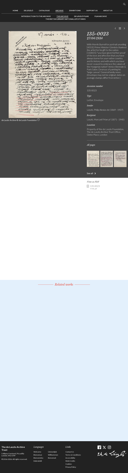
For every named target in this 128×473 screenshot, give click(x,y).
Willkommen (53, 455)
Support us (92, 10)
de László (28, 10)
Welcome (37, 452)
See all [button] (90, 173)
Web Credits (70, 461)
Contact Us (69, 452)
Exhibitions (75, 10)
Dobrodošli (38, 461)
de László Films (81, 16)
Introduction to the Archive (36, 16)
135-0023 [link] (95, 187)
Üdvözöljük (52, 452)
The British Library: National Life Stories (66, 19)
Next (124, 28)
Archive (59, 10)
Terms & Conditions (73, 455)
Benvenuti (52, 458)
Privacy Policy (70, 467)
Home (15, 10)
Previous (115, 28)
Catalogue (44, 10)
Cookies (68, 464)
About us (107, 10)
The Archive (62, 16)
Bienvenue (38, 455)
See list (120, 28)
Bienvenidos (38, 458)
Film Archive (100, 16)
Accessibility (70, 458)
